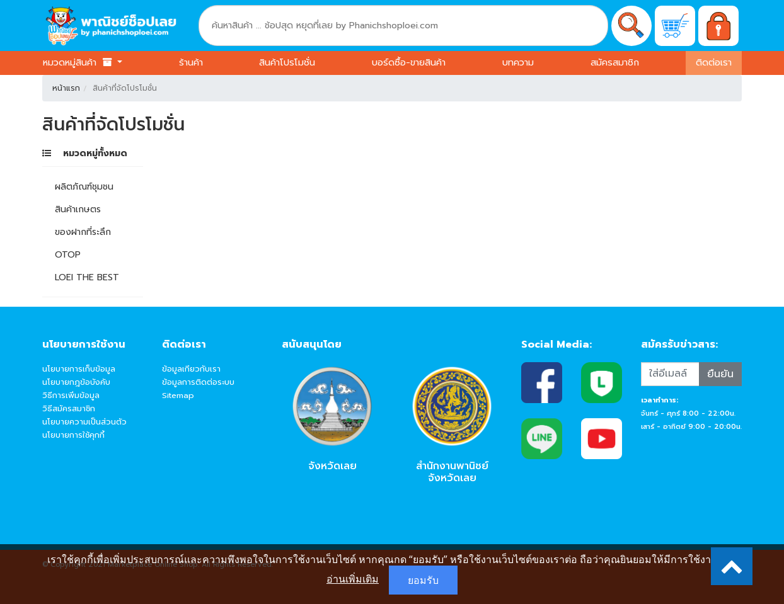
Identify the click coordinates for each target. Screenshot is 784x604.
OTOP (68, 254)
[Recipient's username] (670, 374)
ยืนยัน (720, 374)
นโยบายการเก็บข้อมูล (78, 369)
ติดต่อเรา (714, 62)
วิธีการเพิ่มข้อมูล (71, 395)
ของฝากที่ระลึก (83, 232)
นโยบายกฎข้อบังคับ (76, 382)
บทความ (518, 62)
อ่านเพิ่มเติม (352, 579)
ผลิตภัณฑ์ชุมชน (84, 186)
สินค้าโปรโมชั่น (287, 62)
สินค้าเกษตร (78, 209)
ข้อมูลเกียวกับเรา (191, 369)
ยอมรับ (423, 580)
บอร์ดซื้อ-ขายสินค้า (409, 62)
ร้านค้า (191, 62)
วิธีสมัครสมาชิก (68, 408)
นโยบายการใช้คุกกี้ (73, 435)
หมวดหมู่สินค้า (79, 62)
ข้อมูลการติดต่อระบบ (198, 382)
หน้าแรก (66, 88)
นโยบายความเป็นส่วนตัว (84, 422)
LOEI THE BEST (87, 277)
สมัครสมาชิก (615, 62)
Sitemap (178, 395)
